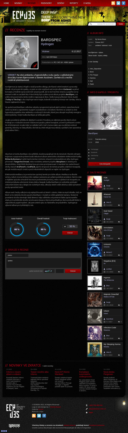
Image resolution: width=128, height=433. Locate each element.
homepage (94, 149)
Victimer (45, 51)
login (91, 412)
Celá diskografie (104, 164)
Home (6, 3)
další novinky (48, 366)
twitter (93, 158)
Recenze (32, 3)
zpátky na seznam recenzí (36, 31)
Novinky (18, 3)
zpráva (43, 263)
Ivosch (41, 409)
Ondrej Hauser (55, 407)
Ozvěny (60, 3)
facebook (94, 152)
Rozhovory (46, 3)
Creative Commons (96, 425)
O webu (87, 3)
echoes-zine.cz (70, 425)
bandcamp (94, 155)
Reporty (74, 3)
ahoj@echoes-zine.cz (97, 409)
